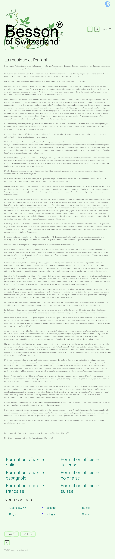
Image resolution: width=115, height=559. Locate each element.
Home (28, 534)
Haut (11, 534)
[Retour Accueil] (33, 29)
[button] (107, 29)
